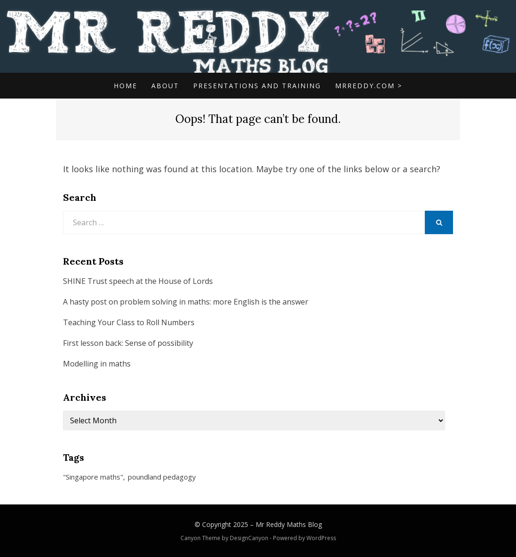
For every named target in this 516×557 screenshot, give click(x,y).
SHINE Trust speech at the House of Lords (138, 281)
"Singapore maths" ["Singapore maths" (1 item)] (93, 476)
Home (125, 85)
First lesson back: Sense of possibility (128, 343)
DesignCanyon (249, 538)
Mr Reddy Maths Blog (289, 524)
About (165, 85)
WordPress (321, 538)
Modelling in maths (97, 364)
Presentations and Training (257, 85)
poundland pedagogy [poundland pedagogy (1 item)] (162, 476)
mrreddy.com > (368, 85)
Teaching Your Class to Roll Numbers (129, 322)
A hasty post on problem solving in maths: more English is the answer (185, 302)
